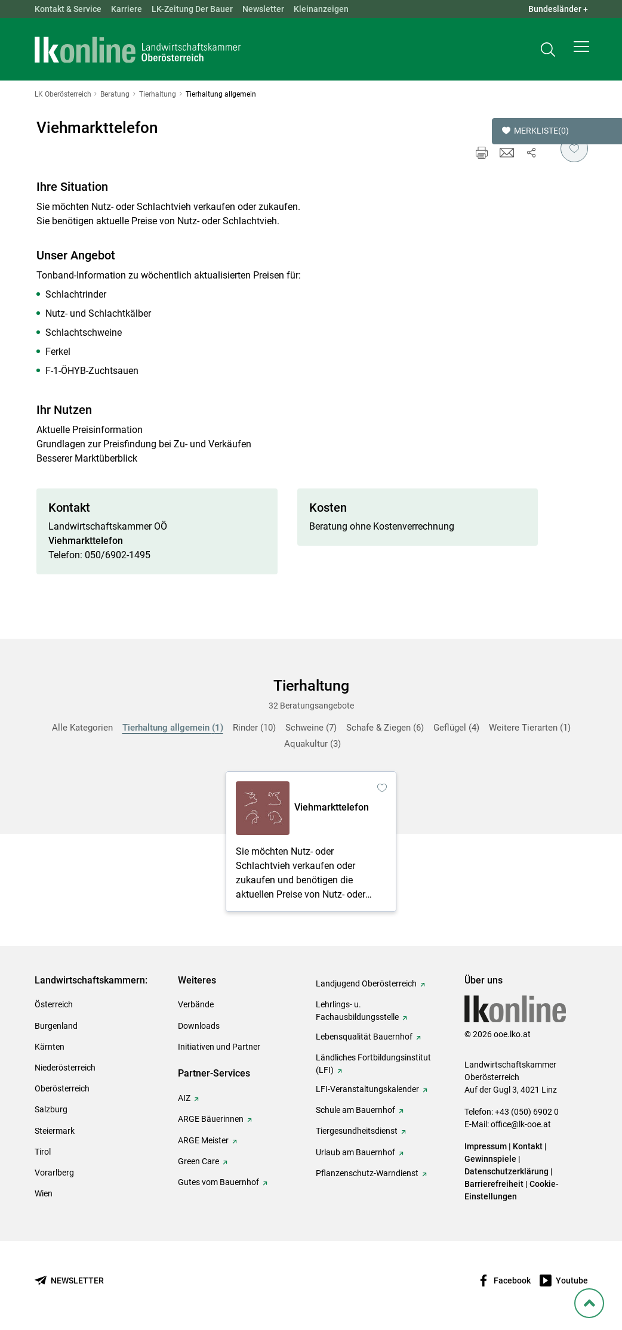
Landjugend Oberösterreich (366, 983)
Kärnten (49, 1046)
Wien (44, 1193)
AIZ (184, 1098)
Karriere (126, 9)
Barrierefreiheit (494, 1184)
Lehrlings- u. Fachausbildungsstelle (357, 1011)
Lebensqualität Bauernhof (364, 1036)
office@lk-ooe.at (521, 1124)
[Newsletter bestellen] (69, 1281)
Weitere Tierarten (530, 727)
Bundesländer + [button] (558, 9)
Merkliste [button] (535, 131)
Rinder (254, 727)
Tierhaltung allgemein (172, 727)
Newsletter (263, 9)
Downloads (199, 1026)
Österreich (54, 1004)
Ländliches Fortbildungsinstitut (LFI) (373, 1064)
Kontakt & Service (68, 9)
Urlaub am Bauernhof (355, 1152)
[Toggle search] (548, 51)
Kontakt (528, 1146)
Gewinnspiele (490, 1159)
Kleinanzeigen (321, 9)
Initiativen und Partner (219, 1046)
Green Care (198, 1161)
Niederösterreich (65, 1067)
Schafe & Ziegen (385, 727)
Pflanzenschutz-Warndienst (367, 1173)
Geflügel (456, 727)
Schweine (311, 727)
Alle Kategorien (82, 727)
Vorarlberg (54, 1172)
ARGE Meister (203, 1140)
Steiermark (55, 1131)
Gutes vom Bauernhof (218, 1182)
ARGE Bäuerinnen (211, 1119)
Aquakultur (312, 743)
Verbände (196, 1004)
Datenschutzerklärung (506, 1171)
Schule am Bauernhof (355, 1110)
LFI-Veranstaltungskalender (367, 1089)
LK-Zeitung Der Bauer (192, 9)
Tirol (43, 1151)
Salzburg (51, 1109)
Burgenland (56, 1026)
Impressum (485, 1146)
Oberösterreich (62, 1088)
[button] (581, 51)
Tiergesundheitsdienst (357, 1131)
